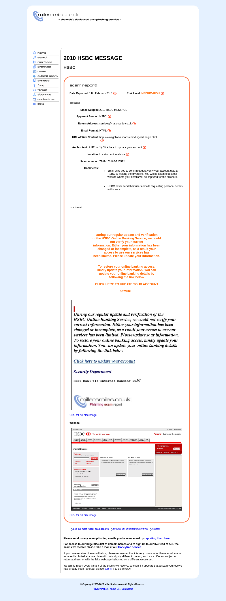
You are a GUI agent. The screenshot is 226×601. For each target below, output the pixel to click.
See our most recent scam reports (91, 529)
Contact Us (127, 589)
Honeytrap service (129, 547)
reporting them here (157, 538)
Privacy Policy (100, 589)
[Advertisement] (113, 35)
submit (108, 568)
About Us (114, 589)
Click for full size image (83, 415)
